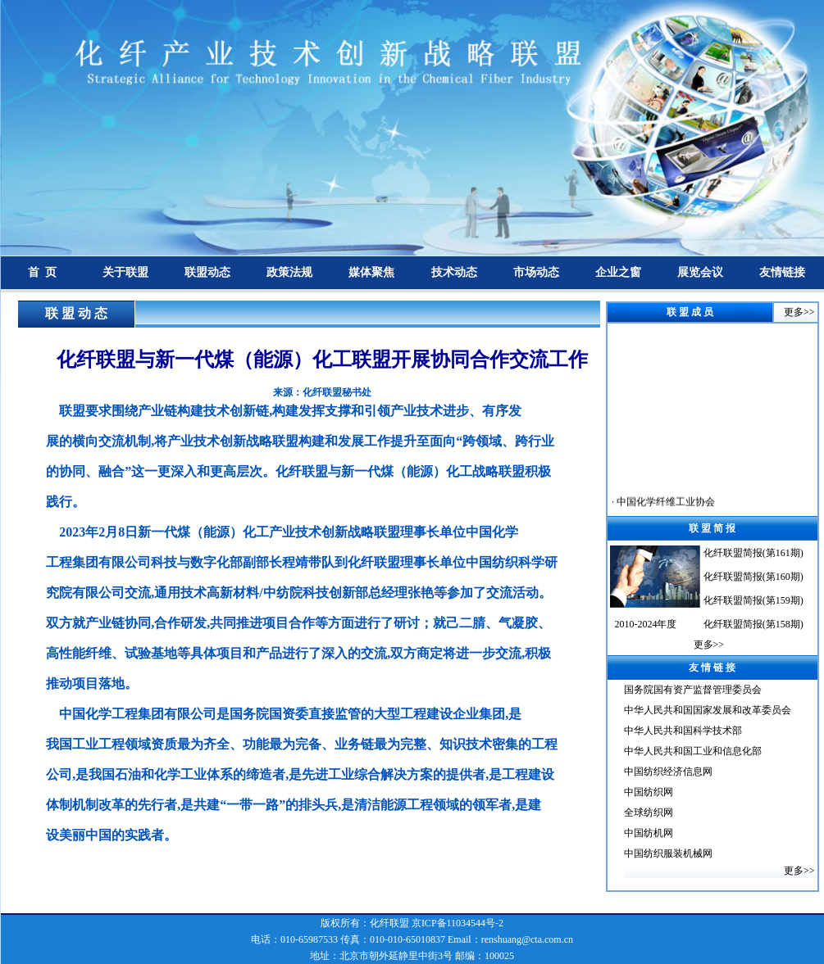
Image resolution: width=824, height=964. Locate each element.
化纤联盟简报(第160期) (753, 576)
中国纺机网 (648, 833)
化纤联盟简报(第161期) (753, 553)
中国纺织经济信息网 (668, 771)
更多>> (799, 312)
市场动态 (536, 272)
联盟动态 (207, 272)
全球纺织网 (648, 812)
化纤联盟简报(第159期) (753, 600)
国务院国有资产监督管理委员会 (693, 689)
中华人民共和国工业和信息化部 (693, 751)
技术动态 (454, 272)
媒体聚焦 (371, 272)
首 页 (42, 272)
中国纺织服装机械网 (668, 853)
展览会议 (700, 272)
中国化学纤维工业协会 (664, 510)
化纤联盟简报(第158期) (753, 624)
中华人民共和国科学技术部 (683, 730)
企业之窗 (618, 272)
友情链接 (782, 272)
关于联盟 (125, 272)
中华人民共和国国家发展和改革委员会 (707, 710)
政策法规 (289, 272)
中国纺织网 (648, 792)
